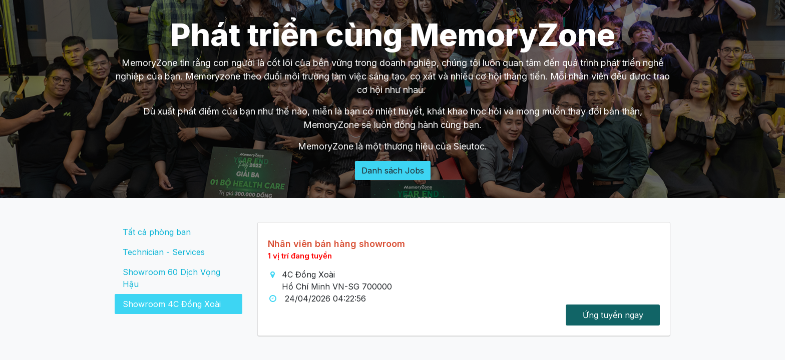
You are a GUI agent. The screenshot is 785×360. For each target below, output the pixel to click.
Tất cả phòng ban (157, 232)
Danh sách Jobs (392, 171)
